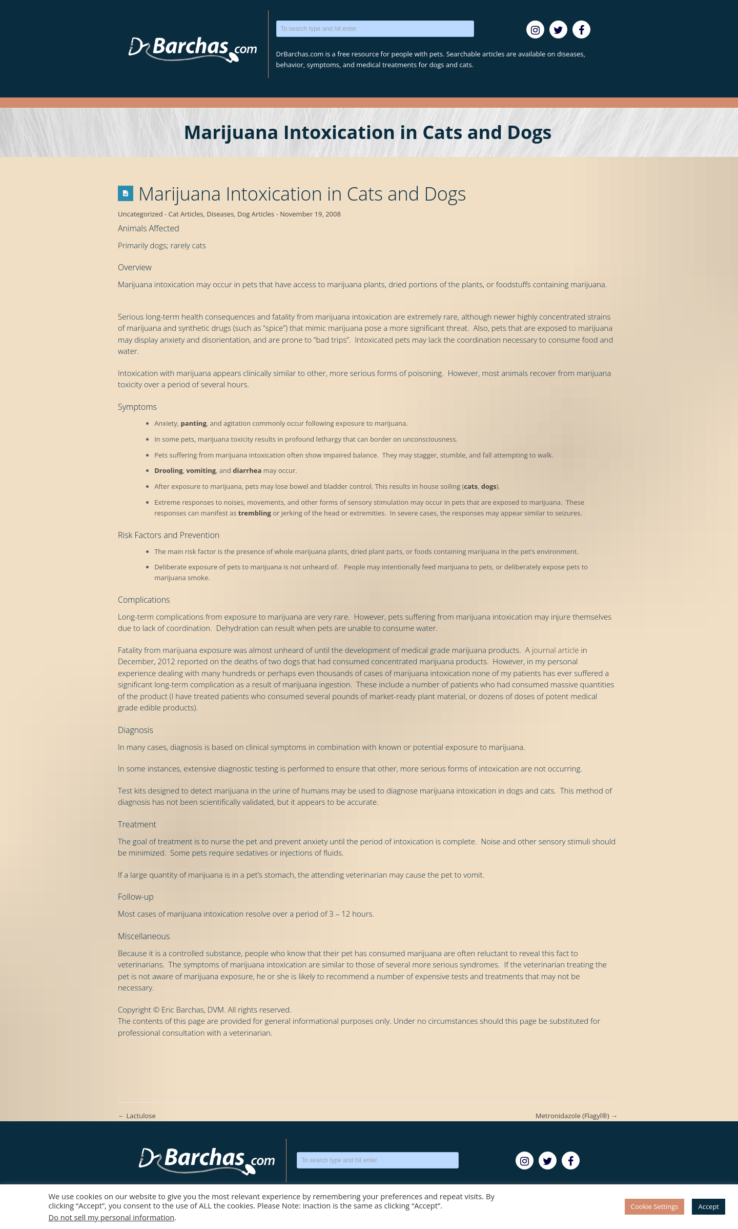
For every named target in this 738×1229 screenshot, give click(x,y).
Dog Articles (255, 214)
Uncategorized (140, 214)
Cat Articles (186, 214)
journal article (555, 650)
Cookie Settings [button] (655, 1206)
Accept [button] (708, 1206)
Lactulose (137, 1115)
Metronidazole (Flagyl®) (577, 1115)
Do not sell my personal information (112, 1217)
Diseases (220, 214)
